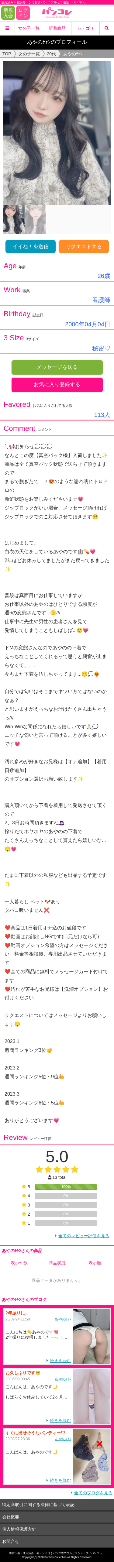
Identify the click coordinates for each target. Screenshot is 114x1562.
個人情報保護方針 (19, 1529)
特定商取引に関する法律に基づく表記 (38, 1504)
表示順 (94, 1262)
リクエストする (84, 246)
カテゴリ (85, 28)
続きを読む (60, 1360)
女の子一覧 (29, 28)
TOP (6, 53)
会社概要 (10, 1517)
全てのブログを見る (93, 1492)
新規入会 (8, 13)
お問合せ (10, 1541)
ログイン (23, 13)
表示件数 (19, 1262)
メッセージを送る (57, 367)
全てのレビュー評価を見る (83, 1235)
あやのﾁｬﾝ (63, 1319)
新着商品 (57, 28)
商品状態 (57, 1262)
